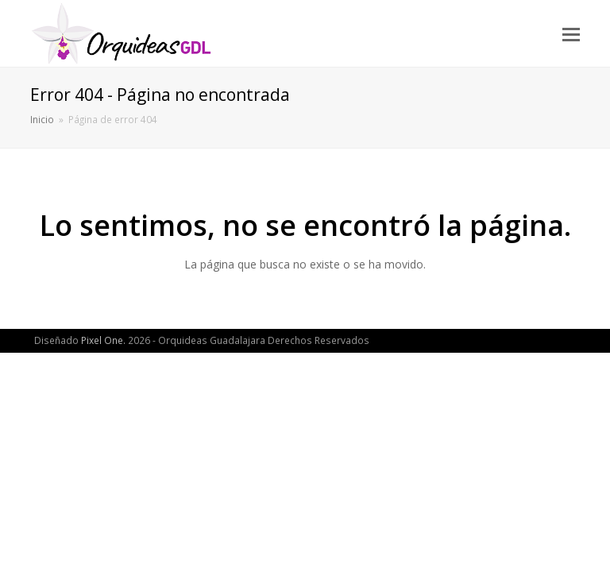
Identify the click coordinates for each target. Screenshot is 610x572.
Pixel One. (103, 340)
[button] (571, 33)
